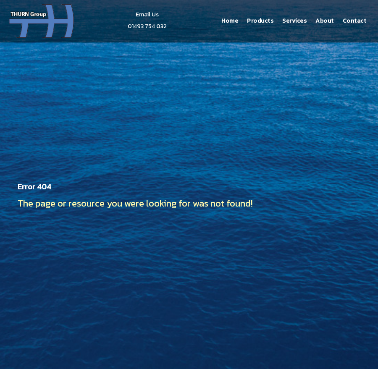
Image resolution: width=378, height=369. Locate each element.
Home (229, 20)
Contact (355, 20)
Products (260, 20)
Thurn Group (42, 21)
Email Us (147, 14)
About (324, 20)
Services (294, 20)
